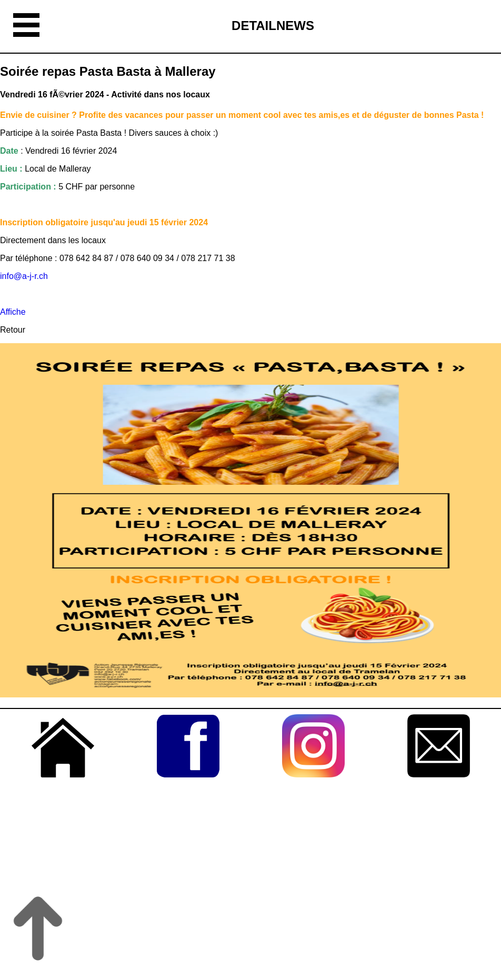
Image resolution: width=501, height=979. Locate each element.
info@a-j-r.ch (25, 276)
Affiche (13, 311)
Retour (12, 329)
